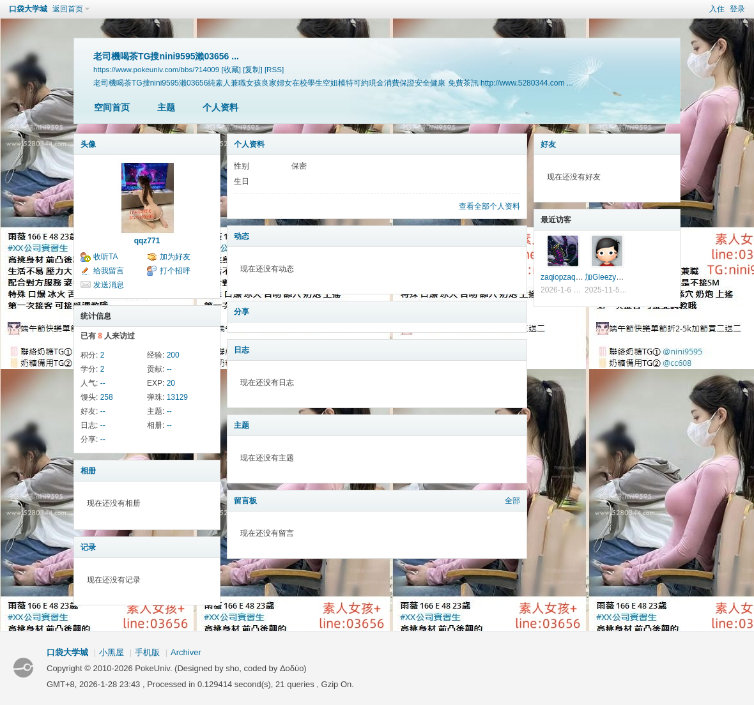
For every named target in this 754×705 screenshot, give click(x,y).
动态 (241, 236)
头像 (88, 144)
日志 (241, 349)
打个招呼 (175, 270)
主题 (166, 107)
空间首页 (112, 107)
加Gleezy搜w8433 (616, 277)
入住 (717, 8)
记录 (88, 547)
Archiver (186, 652)
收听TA (105, 256)
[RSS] (274, 69)
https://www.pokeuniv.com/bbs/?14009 (156, 69)
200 (173, 355)
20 (171, 383)
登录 (737, 8)
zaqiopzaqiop (563, 277)
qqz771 (147, 240)
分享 (241, 311)
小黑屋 (111, 652)
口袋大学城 (28, 8)
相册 (88, 470)
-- (169, 369)
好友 (548, 144)
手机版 (147, 652)
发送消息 (108, 284)
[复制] (252, 69)
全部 (512, 500)
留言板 (245, 500)
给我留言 (108, 270)
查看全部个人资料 (489, 206)
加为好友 (175, 256)
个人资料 (220, 107)
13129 (177, 397)
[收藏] (231, 69)
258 (106, 397)
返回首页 (67, 8)
